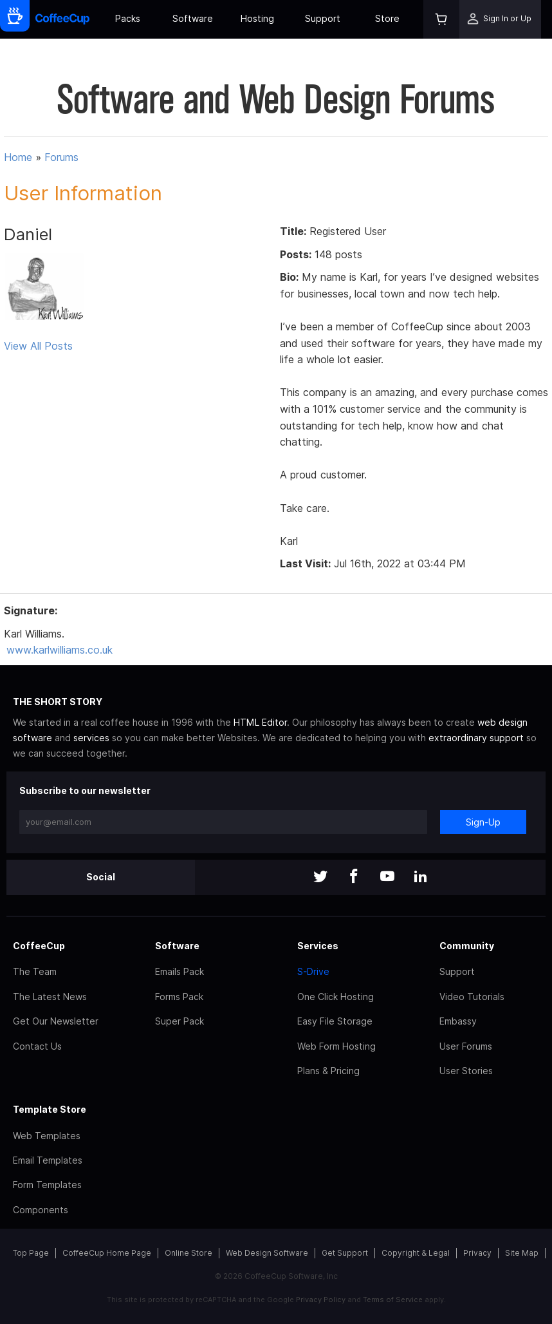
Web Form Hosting (336, 1046)
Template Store (49, 1109)
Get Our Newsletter (55, 1021)
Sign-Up (483, 822)
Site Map (521, 1253)
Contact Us (37, 1046)
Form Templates (47, 1184)
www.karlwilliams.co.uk (59, 649)
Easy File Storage (335, 1021)
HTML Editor (260, 722)
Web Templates (46, 1135)
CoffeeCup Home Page (106, 1253)
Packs (127, 18)
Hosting (257, 18)
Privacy (477, 1253)
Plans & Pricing (328, 1070)
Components (40, 1209)
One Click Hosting (335, 996)
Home (18, 157)
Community (466, 945)
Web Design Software (267, 1253)
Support (322, 18)
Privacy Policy (320, 1299)
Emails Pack (179, 971)
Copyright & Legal (416, 1253)
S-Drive (313, 971)
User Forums (465, 1046)
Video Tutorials (471, 996)
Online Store (188, 1253)
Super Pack (179, 1021)
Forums (61, 157)
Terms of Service (393, 1299)
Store (387, 18)
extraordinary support (476, 737)
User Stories (466, 1070)
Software (192, 18)
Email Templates (47, 1160)
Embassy (458, 1021)
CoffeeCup (39, 945)
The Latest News (50, 996)
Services (317, 945)
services (91, 737)
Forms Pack (179, 996)
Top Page (31, 1253)
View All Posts (38, 345)
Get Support (345, 1253)
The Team (35, 971)
